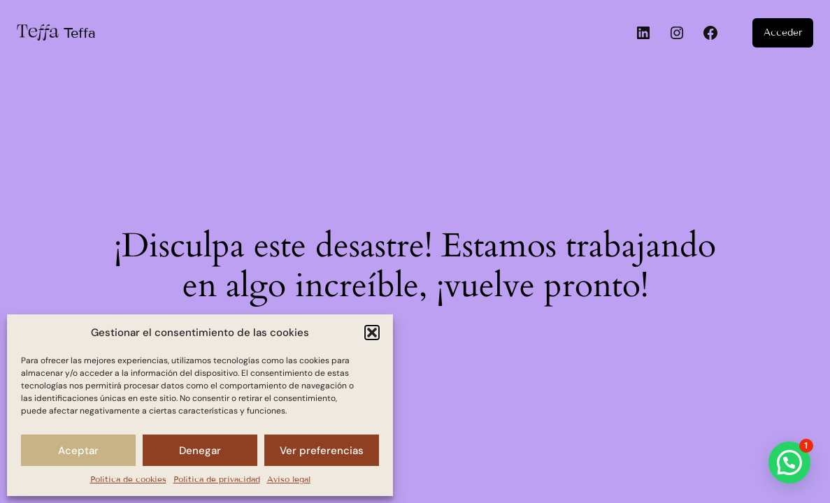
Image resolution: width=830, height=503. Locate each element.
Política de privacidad (216, 479)
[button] (372, 333)
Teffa (80, 32)
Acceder (783, 32)
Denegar (200, 451)
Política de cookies (128, 479)
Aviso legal (288, 479)
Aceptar (78, 451)
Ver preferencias (322, 451)
